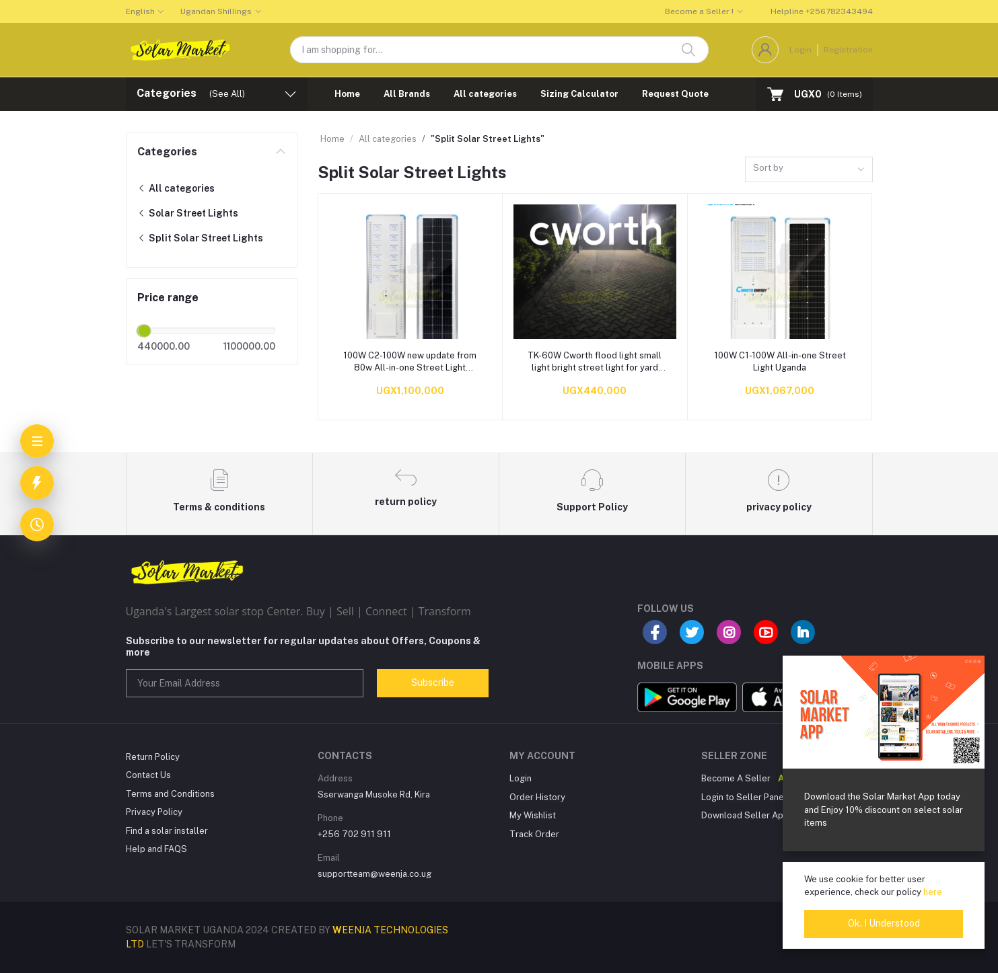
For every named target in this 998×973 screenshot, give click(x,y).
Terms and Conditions (170, 794)
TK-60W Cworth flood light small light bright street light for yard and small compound (595, 362)
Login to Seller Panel (744, 797)
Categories (167, 151)
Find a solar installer (167, 831)
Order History (537, 797)
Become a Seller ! (699, 11)
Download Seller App (745, 815)
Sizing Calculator (579, 94)
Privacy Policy (154, 812)
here (932, 892)
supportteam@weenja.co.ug (374, 874)
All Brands (407, 94)
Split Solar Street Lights (200, 238)
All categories (485, 94)
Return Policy (153, 757)
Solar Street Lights (187, 213)
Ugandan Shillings (216, 11)
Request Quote (675, 94)
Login (800, 49)
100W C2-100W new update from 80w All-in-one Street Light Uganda (409, 362)
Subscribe (432, 682)
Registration (848, 49)
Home (347, 94)
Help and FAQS (156, 849)
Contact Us (148, 775)
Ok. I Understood (884, 923)
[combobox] (809, 170)
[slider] (144, 331)
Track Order (534, 834)
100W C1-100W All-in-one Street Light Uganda (780, 361)
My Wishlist (532, 815)
